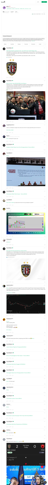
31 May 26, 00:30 (8, 81)
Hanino (7, 135)
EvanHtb (8, 208)
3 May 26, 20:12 (8, 379)
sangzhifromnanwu (10, 124)
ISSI (30, 8)
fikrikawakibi (9, 239)
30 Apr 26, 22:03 (8, 405)
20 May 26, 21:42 (8, 200)
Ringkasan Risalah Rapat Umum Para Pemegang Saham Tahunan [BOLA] (20, 147)
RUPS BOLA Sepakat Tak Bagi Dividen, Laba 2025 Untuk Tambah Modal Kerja (21, 50)
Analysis (19, 44)
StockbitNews (9, 80)
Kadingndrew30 (9, 318)
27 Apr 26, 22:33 (8, 439)
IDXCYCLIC (27, 8)
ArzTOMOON (9, 199)
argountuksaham (9, 387)
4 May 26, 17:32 (8, 362)
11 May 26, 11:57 (8, 336)
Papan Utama (17, 8)
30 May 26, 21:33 (8, 125)
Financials (26, 44)
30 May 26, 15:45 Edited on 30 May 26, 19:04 (12, 136)
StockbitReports (9, 144)
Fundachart (33, 44)
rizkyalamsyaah (9, 335)
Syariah (13, 8)
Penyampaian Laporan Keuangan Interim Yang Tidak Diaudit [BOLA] (19, 415)
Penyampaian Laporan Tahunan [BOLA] (13, 398)
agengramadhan (9, 285)
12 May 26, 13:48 (8, 319)
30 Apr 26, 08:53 (8, 422)
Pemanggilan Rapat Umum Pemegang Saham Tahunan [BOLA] (18, 372)
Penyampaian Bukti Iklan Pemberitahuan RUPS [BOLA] (16, 424)
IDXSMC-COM (22, 8)
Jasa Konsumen (9, 8)
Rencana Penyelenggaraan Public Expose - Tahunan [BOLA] (17, 355)
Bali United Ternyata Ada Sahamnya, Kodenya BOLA (16, 250)
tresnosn (8, 404)
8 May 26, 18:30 (8, 353)
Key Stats (12, 44)
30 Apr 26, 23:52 (8, 396)
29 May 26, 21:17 (8, 145)
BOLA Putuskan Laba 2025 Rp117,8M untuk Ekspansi (16, 83)
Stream (5, 44)
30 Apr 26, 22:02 (8, 413)
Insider (40, 44)
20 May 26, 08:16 (8, 209)
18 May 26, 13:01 (8, 240)
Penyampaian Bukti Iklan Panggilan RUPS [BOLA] (15, 364)
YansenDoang (9, 438)
